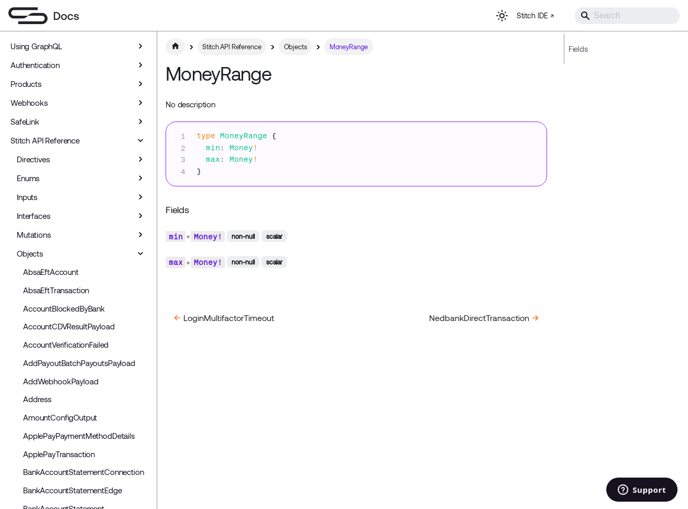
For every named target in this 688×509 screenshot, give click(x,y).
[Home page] (175, 46)
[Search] (627, 15)
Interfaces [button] (33, 215)
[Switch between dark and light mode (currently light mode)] (502, 15)
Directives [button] (33, 159)
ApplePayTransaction (59, 454)
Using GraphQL (36, 46)
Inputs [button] (27, 197)
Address (37, 399)
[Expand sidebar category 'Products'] (140, 83)
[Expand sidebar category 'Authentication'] (140, 65)
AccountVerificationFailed (65, 344)
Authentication (35, 65)
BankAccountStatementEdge (72, 490)
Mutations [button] (34, 234)
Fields (578, 49)
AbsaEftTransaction (56, 290)
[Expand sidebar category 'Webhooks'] (140, 102)
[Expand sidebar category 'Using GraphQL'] (140, 46)
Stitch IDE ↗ (535, 15)
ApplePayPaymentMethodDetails (79, 435)
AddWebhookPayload (60, 381)
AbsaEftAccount (51, 271)
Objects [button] (30, 253)
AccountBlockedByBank (64, 308)
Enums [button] (28, 178)
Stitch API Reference (45, 140)
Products (25, 83)
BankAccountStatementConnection (83, 472)
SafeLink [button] (24, 121)
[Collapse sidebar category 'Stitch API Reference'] (140, 140)
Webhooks (29, 102)
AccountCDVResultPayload (69, 326)
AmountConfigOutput (60, 417)
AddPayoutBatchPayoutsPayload (79, 363)
